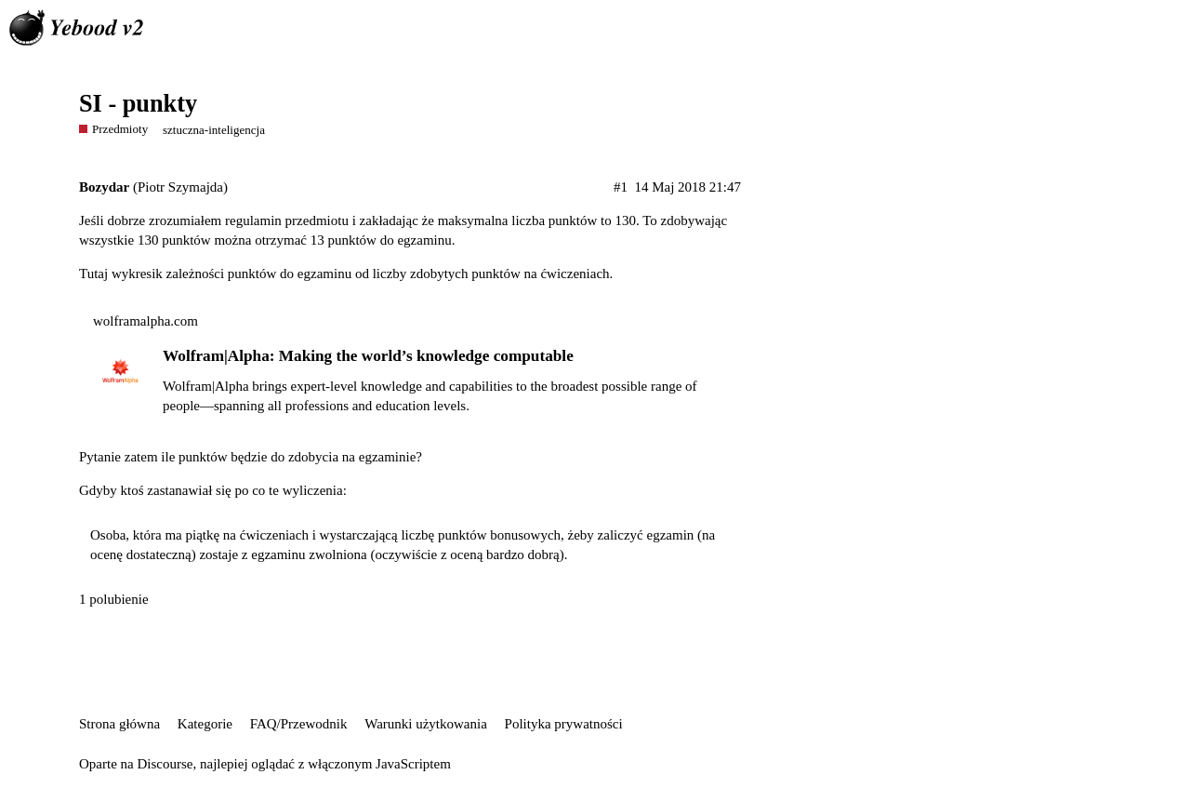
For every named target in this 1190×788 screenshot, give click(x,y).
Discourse (164, 763)
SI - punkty (138, 103)
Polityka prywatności (564, 723)
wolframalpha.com (145, 321)
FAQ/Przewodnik (299, 723)
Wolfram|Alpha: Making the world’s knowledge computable (368, 356)
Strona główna (119, 723)
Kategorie (205, 723)
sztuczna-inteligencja (214, 130)
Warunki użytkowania (425, 723)
